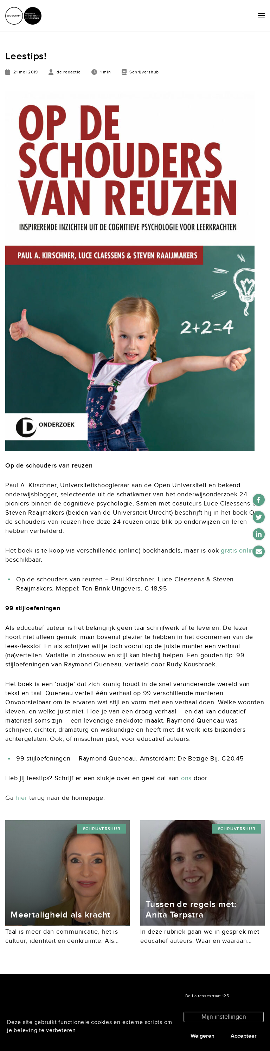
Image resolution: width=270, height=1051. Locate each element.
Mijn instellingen (223, 1016)
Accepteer (244, 1035)
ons (186, 778)
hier (21, 798)
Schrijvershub (102, 828)
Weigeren (202, 1035)
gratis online (239, 550)
